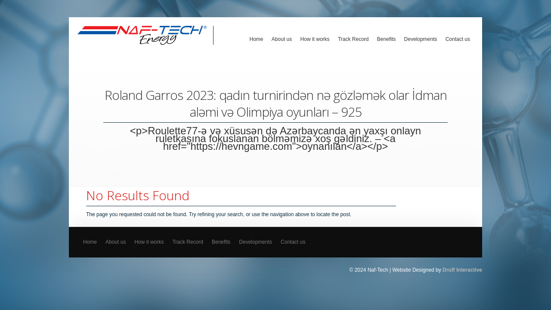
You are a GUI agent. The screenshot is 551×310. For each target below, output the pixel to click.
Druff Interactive (462, 270)
